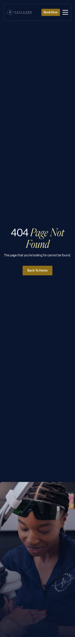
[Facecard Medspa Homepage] (18, 12)
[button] (65, 12)
